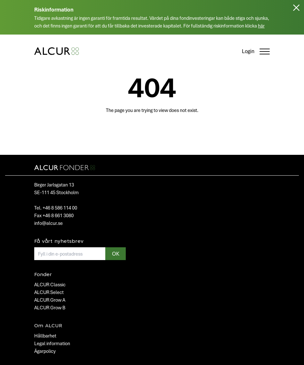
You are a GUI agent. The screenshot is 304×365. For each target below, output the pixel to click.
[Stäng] (296, 20)
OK (115, 253)
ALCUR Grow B (49, 307)
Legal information (52, 343)
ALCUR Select (49, 292)
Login (248, 51)
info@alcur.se (48, 223)
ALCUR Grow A (49, 300)
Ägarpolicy (45, 351)
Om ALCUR (48, 326)
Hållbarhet (45, 335)
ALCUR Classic (50, 284)
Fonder (43, 274)
